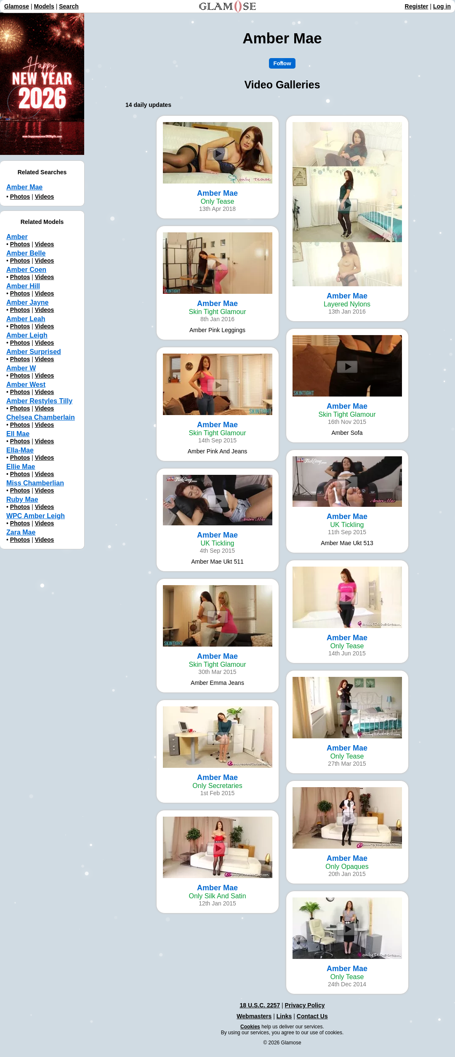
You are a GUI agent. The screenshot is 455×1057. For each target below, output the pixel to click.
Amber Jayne (27, 302)
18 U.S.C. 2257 (259, 1005)
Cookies (250, 1027)
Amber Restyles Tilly (39, 401)
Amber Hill (23, 286)
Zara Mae (20, 532)
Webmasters (254, 1016)
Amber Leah (25, 318)
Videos (44, 196)
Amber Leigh (27, 335)
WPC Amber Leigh (35, 515)
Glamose (16, 6)
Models (44, 6)
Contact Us (312, 1016)
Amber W (21, 368)
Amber (17, 236)
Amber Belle (25, 253)
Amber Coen (26, 269)
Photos (20, 196)
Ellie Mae (20, 466)
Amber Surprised (33, 351)
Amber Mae (24, 187)
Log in (442, 6)
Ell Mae (17, 433)
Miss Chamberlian (35, 483)
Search (69, 6)
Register (416, 6)
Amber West (25, 384)
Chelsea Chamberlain (40, 417)
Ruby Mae (22, 499)
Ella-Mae (20, 450)
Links (284, 1016)
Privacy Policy (305, 1005)
